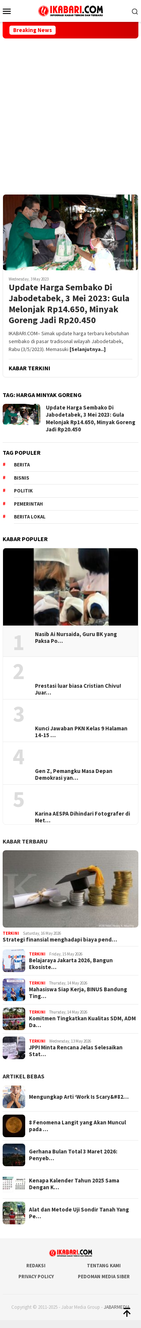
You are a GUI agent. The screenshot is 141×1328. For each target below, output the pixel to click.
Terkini (11, 933)
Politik (23, 491)
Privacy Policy (36, 1276)
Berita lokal (29, 517)
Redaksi (35, 1265)
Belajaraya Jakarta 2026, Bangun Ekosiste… (71, 964)
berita (22, 465)
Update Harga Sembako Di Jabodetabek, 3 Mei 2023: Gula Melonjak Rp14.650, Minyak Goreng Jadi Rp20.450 (69, 303)
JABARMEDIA (117, 1307)
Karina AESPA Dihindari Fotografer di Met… (82, 817)
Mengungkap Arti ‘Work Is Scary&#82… (79, 1096)
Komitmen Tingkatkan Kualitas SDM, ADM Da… (82, 1022)
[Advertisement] (70, 113)
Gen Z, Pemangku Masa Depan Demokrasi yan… (73, 774)
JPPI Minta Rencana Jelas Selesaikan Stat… (76, 1051)
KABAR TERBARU (25, 841)
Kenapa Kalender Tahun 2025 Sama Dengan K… (74, 1184)
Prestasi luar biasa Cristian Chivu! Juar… (78, 689)
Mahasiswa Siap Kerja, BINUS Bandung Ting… (78, 993)
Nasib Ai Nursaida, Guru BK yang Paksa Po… (76, 637)
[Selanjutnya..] (88, 349)
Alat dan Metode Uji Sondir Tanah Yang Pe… (79, 1213)
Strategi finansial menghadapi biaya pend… (60, 939)
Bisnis (21, 478)
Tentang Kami (104, 1265)
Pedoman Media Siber (104, 1276)
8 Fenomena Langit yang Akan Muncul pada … (77, 1126)
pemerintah (28, 504)
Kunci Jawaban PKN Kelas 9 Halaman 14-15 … (81, 732)
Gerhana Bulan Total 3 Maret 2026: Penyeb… (73, 1155)
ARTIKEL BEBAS (23, 1076)
